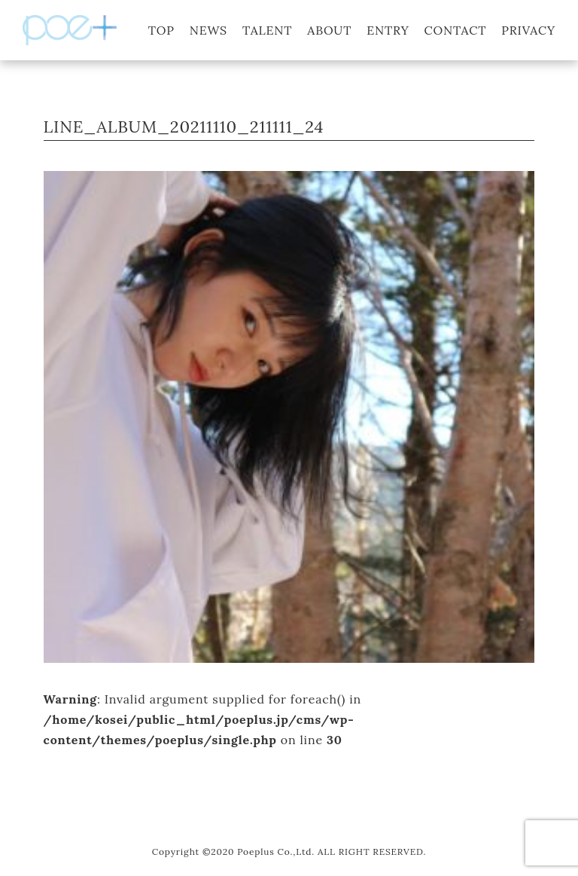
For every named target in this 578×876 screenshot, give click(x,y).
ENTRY (388, 30)
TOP (161, 30)
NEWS (208, 30)
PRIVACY (528, 30)
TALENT (267, 30)
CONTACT (455, 30)
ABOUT (329, 30)
